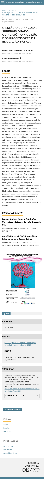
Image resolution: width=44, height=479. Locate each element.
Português (7, 431)
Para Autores (7, 450)
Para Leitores (8, 446)
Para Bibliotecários (10, 453)
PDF (7, 314)
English (6, 424)
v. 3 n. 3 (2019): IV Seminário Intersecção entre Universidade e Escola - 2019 (21, 14)
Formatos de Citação (15, 396)
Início (4, 10)
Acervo (12, 10)
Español (6, 428)
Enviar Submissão (13, 410)
